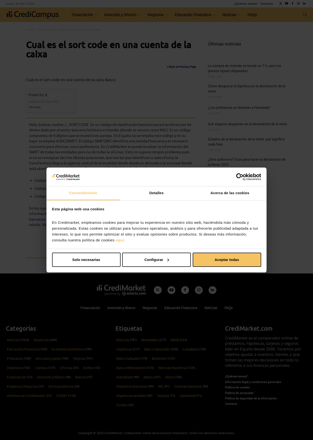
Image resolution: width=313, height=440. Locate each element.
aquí (120, 240)
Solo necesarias (86, 260)
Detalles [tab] (156, 193)
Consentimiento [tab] (83, 193)
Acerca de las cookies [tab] (230, 193)
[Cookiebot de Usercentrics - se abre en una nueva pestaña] (239, 177)
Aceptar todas (226, 260)
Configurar (156, 260)
